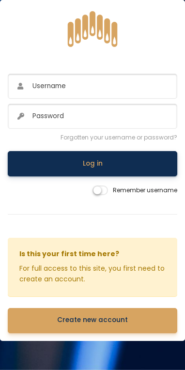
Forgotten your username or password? (119, 137)
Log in (93, 163)
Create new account (92, 319)
